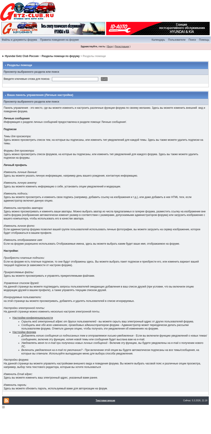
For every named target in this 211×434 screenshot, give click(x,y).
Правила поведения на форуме (59, 39)
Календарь (158, 39)
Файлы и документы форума (19, 39)
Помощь (204, 39)
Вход (110, 46)
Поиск (192, 39)
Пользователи (176, 39)
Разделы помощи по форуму (61, 56)
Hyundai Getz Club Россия (22, 56)
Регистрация (122, 46)
